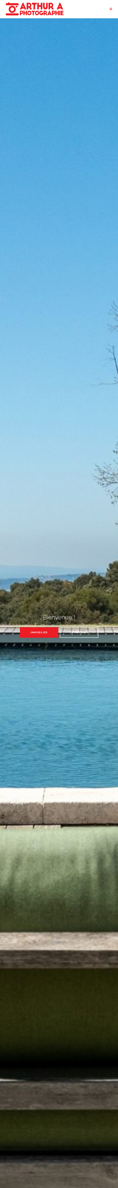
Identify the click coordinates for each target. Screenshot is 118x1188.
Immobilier (39, 632)
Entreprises (79, 632)
